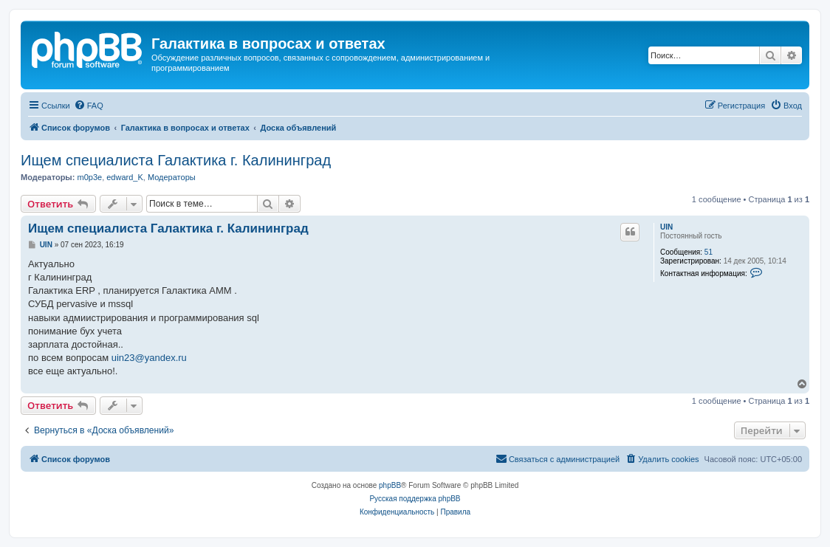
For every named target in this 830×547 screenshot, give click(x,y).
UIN (666, 227)
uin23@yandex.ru (149, 357)
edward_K (124, 177)
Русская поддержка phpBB (414, 499)
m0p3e (89, 177)
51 (708, 252)
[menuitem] (88, 105)
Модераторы (172, 177)
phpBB (390, 485)
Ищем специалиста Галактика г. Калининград (176, 160)
